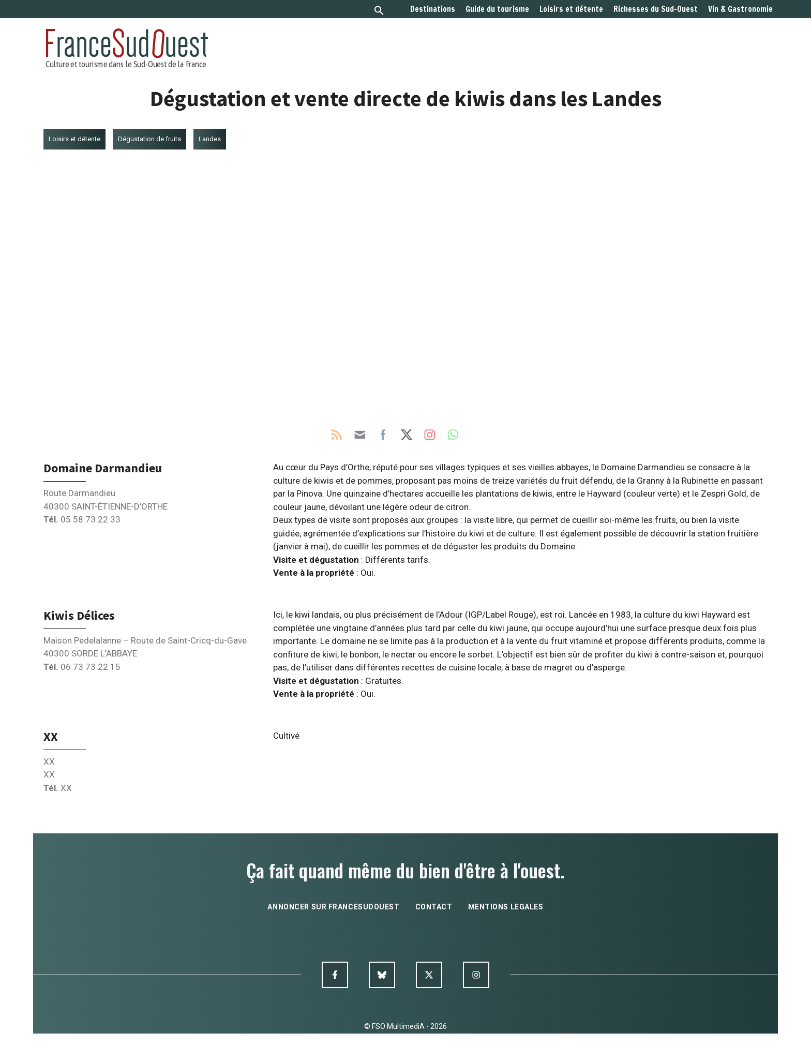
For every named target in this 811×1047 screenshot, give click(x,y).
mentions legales (506, 907)
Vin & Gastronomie (740, 9)
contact (434, 907)
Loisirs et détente (571, 9)
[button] (379, 11)
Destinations (432, 9)
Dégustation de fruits (149, 139)
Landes (210, 139)
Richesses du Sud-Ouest (655, 9)
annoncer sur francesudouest (333, 907)
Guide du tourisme (497, 9)
